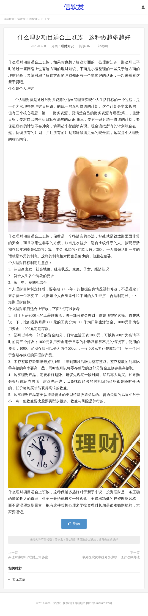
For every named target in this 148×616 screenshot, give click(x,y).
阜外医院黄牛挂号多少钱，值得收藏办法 (111, 557)
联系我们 (68, 603)
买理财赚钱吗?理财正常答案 (28, 557)
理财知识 (34, 19)
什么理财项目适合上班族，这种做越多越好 (74, 37)
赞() (74, 524)
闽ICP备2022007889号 (99, 603)
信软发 (74, 7)
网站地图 (79, 603)
